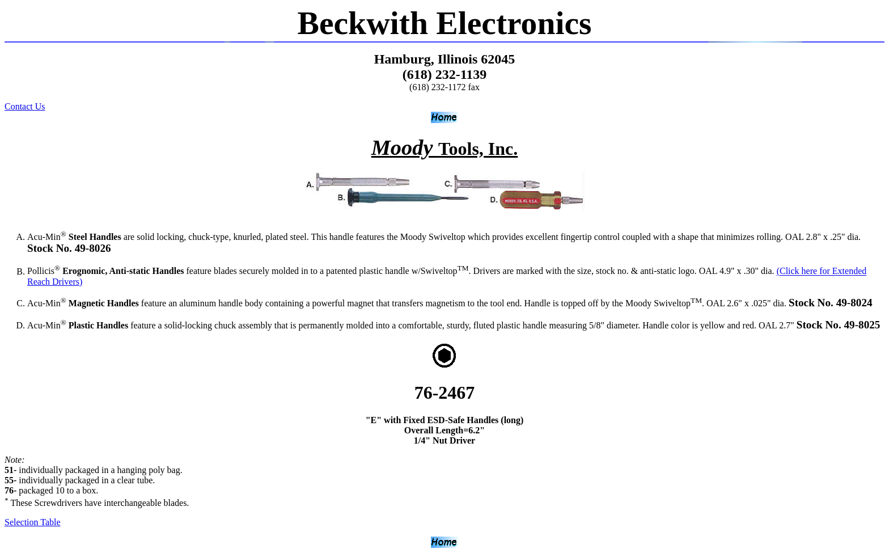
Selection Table (33, 522)
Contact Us (25, 106)
